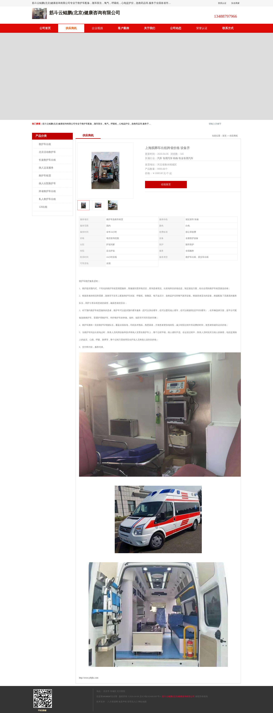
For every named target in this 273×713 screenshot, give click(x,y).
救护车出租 (45, 144)
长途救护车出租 (47, 160)
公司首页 (45, 28)
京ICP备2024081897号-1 (150, 696)
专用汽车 (168, 158)
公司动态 (175, 28)
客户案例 (123, 28)
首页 (224, 136)
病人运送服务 (46, 167)
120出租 (43, 207)
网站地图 (142, 701)
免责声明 (122, 701)
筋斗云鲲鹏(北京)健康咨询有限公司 (178, 696)
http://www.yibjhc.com (88, 678)
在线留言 (166, 184)
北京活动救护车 (47, 152)
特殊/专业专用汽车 (183, 158)
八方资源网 (112, 701)
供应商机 (71, 28)
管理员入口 (132, 701)
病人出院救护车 (47, 183)
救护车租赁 (45, 175)
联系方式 (227, 28)
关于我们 (149, 28)
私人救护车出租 (47, 199)
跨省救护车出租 (47, 191)
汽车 (159, 158)
